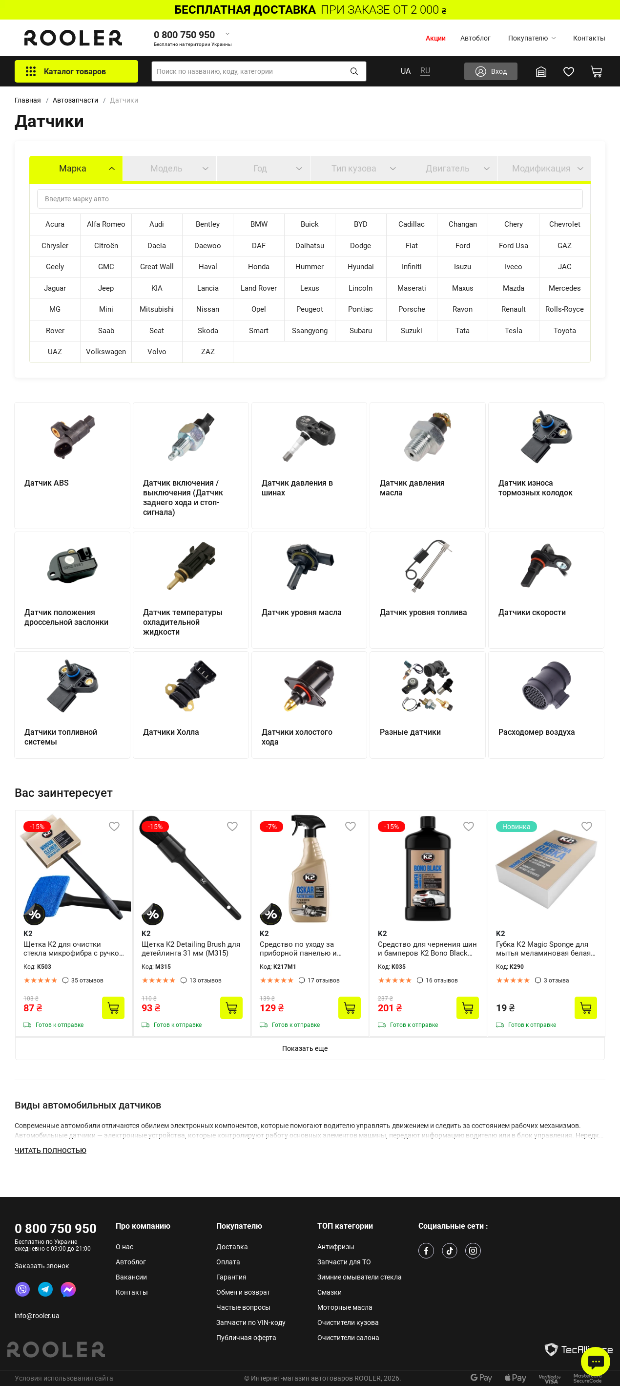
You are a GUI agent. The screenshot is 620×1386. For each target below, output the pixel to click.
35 (87, 980)
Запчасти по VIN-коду (251, 1322)
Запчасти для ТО (344, 1262)
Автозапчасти (75, 100)
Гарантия (231, 1277)
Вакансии (131, 1277)
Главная (28, 100)
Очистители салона (348, 1338)
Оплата (228, 1262)
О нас (124, 1247)
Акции (436, 38)
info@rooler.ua (37, 1316)
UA (406, 71)
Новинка (516, 827)
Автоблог (475, 38)
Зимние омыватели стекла (359, 1277)
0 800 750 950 (56, 1228)
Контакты (589, 38)
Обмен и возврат (243, 1292)
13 (205, 980)
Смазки (329, 1292)
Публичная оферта (246, 1338)
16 (442, 980)
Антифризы (335, 1247)
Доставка (232, 1247)
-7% (271, 827)
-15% (37, 827)
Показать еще (305, 1048)
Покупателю (532, 38)
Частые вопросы (243, 1307)
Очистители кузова (348, 1322)
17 (324, 980)
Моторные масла (344, 1307)
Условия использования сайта (64, 1378)
